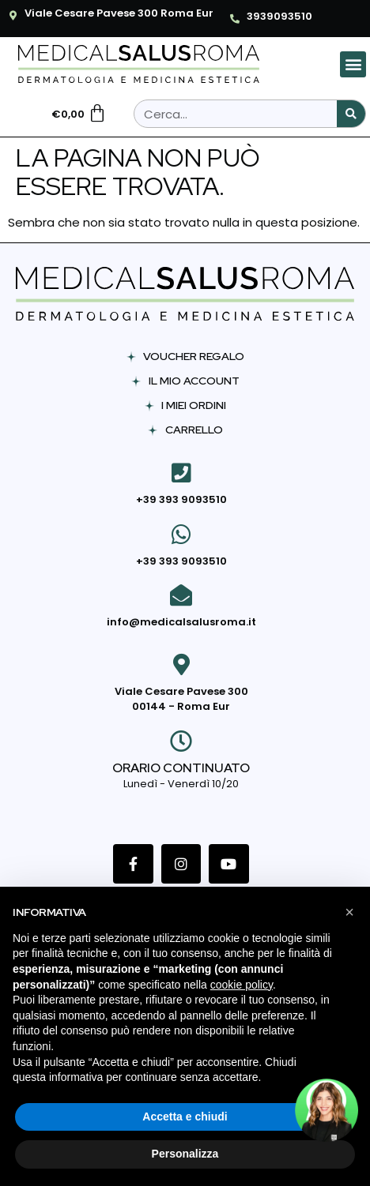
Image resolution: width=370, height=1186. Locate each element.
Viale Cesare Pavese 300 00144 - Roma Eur (181, 699)
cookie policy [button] (241, 984)
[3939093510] (235, 19)
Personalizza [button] (185, 1153)
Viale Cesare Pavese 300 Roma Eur (119, 13)
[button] (353, 64)
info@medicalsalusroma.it (181, 621)
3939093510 (279, 16)
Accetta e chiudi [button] (184, 1116)
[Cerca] (351, 113)
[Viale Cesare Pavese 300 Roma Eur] (12, 16)
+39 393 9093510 (181, 499)
